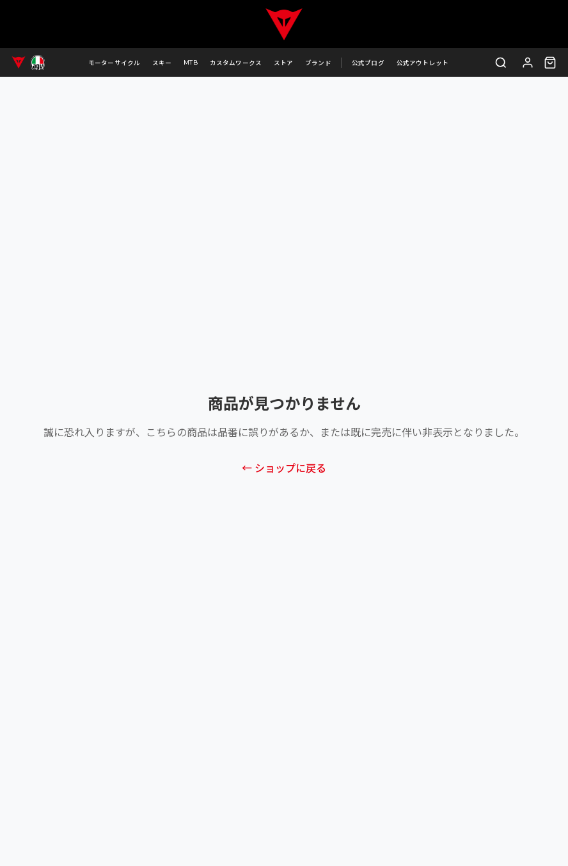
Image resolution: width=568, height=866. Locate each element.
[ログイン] (528, 62)
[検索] (501, 62)
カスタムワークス (236, 63)
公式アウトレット (423, 63)
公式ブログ (368, 63)
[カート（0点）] (550, 62)
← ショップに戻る (284, 468)
